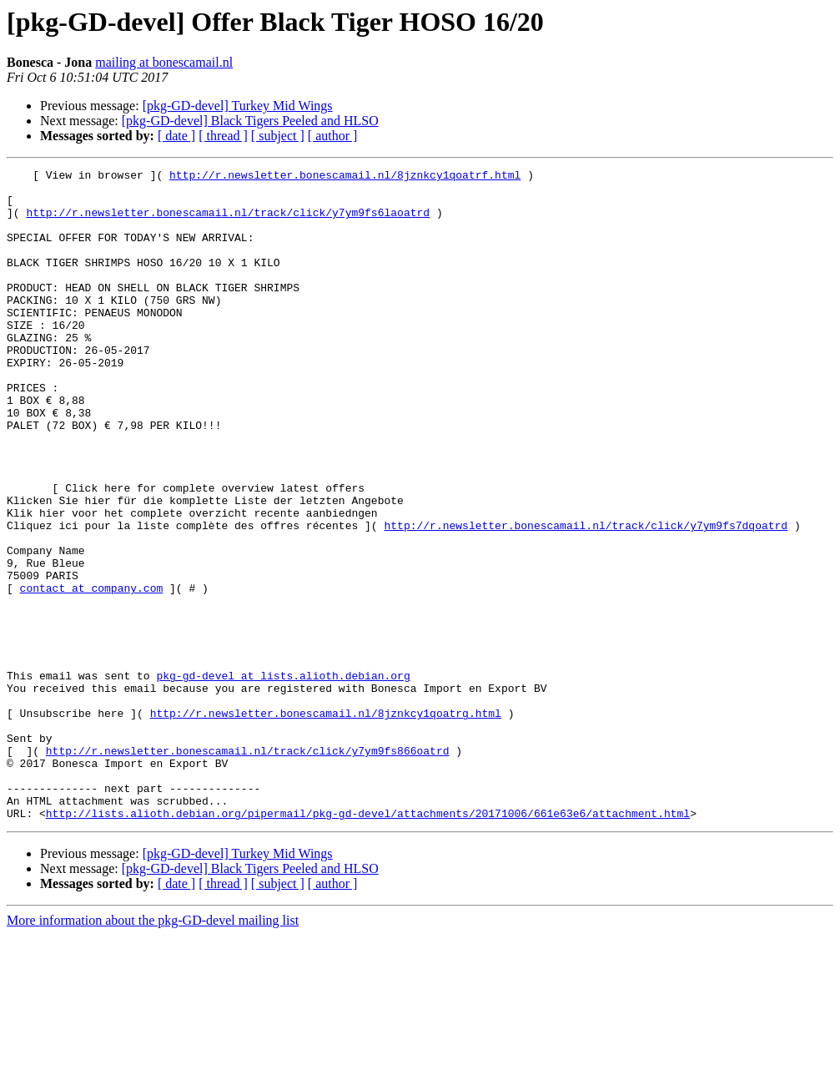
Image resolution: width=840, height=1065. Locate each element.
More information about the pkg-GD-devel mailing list (153, 1050)
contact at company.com (91, 672)
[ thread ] (223, 136)
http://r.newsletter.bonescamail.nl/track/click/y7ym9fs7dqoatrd (585, 597)
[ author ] (333, 136)
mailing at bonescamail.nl (164, 62)
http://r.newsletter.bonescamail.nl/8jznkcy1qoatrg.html (325, 822)
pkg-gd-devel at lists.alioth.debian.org (283, 777)
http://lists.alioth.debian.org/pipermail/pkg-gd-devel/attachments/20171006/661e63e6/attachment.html (368, 943)
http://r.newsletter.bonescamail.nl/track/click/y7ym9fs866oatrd (248, 868)
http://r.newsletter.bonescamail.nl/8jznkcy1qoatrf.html (345, 176)
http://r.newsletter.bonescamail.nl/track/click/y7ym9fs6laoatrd (228, 222)
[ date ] (176, 136)
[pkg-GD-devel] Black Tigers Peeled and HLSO (250, 121)
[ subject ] (277, 136)
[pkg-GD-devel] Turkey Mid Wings (238, 105)
